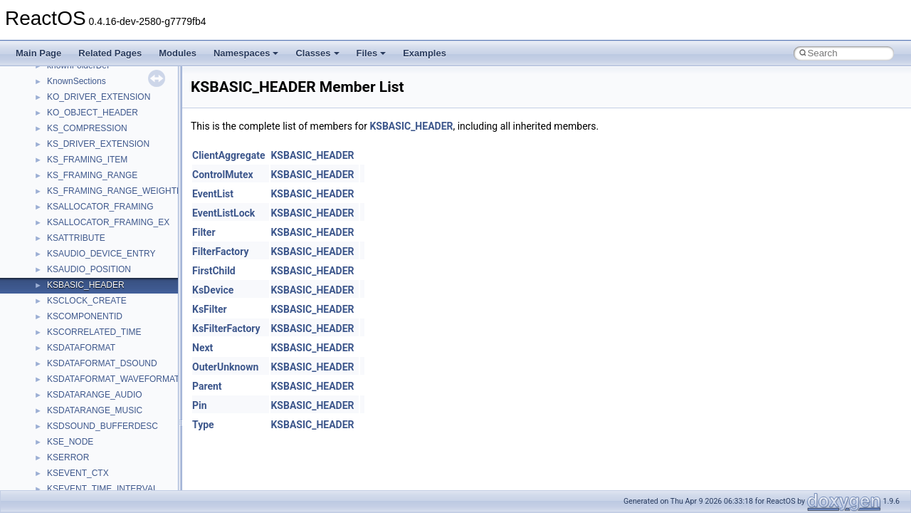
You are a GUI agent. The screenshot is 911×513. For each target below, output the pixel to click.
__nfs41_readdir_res (86, 264)
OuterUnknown (225, 367)
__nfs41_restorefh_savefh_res (104, 373)
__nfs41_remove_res (87, 326)
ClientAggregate (228, 155)
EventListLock (223, 213)
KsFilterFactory (226, 328)
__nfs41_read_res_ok (88, 185)
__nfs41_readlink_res (88, 279)
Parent (207, 386)
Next (202, 347)
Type (203, 424)
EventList (212, 194)
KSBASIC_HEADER (411, 126)
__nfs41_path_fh (78, 91)
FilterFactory (220, 251)
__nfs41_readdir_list (85, 248)
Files (371, 53)
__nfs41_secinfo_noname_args (106, 452)
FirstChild (214, 270)
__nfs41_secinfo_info (87, 436)
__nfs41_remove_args (89, 311)
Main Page (38, 53)
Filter (204, 232)
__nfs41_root (72, 389)
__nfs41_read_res (81, 170)
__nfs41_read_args (83, 154)
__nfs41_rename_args (89, 342)
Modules (177, 53)
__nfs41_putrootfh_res (89, 138)
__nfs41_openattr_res (88, 76)
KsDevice (212, 290)
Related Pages (110, 53)
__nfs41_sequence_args (93, 483)
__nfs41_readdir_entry (89, 232)
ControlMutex (222, 174)
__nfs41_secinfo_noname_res (104, 467)
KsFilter (209, 309)
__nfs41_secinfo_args (88, 420)
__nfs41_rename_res (87, 358)
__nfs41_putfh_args (84, 107)
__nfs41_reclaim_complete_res (106, 295)
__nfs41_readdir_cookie (92, 217)
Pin (199, 405)
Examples (424, 53)
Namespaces (246, 53)
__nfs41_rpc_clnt (79, 405)
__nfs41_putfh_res (82, 123)
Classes (317, 53)
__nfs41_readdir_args (88, 201)
